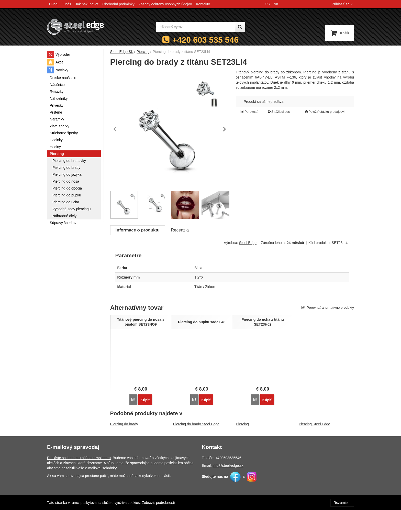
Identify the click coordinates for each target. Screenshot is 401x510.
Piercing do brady (124, 424)
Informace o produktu (138, 230)
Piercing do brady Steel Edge (196, 424)
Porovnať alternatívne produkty (327, 307)
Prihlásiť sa (343, 4)
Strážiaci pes (278, 112)
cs (267, 4)
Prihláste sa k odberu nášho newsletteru (79, 458)
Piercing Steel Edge (314, 424)
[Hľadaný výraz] (195, 27)
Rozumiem (342, 503)
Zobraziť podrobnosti (158, 503)
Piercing (242, 424)
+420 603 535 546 (205, 40)
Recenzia (180, 230)
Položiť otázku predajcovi (324, 112)
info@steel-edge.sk (228, 465)
